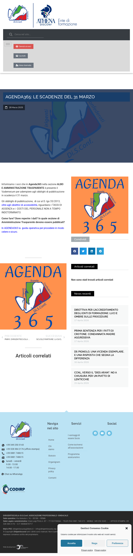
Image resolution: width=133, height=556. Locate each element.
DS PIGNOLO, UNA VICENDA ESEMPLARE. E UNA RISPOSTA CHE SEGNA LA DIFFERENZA (99, 358)
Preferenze (117, 543)
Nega (94, 543)
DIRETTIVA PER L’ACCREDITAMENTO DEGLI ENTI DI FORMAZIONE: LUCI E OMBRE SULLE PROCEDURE (96, 316)
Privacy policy (87, 550)
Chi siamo (51, 450)
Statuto (52, 458)
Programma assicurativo (74, 458)
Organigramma (54, 465)
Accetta (71, 543)
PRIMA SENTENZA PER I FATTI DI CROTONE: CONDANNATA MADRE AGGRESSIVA (94, 337)
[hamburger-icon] (7, 44)
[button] (126, 528)
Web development (15, 550)
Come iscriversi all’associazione (75, 449)
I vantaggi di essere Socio (74, 439)
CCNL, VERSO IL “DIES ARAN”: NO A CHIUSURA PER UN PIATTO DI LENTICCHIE (95, 379)
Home (51, 443)
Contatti (52, 480)
